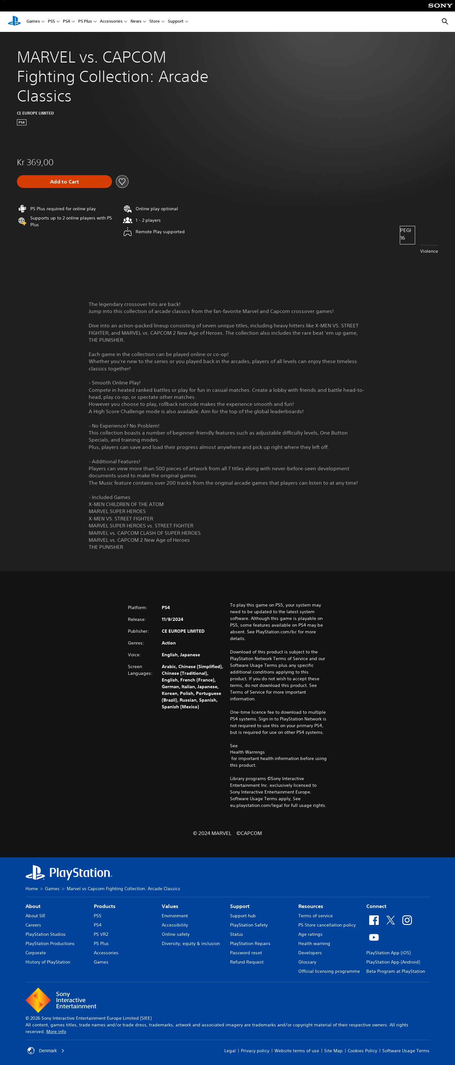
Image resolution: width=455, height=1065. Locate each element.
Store (154, 22)
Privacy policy (255, 1051)
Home (32, 888)
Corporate (36, 953)
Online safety (176, 934)
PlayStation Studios (46, 934)
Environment (175, 916)
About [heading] (33, 906)
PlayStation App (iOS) (388, 953)
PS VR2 (101, 934)
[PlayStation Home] (14, 21)
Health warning (314, 943)
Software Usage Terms (405, 1051)
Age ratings (310, 934)
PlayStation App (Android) (393, 962)
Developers (310, 953)
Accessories (111, 22)
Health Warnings (247, 752)
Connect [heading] (376, 906)
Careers (33, 925)
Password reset (246, 953)
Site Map (333, 1051)
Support (175, 22)
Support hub (243, 916)
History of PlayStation (48, 962)
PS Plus (85, 22)
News (136, 22)
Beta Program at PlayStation (395, 971)
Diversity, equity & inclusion (191, 943)
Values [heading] (170, 906)
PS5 (51, 22)
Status (236, 934)
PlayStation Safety (249, 925)
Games (33, 22)
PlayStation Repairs (250, 943)
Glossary (307, 962)
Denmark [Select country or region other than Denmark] (46, 1050)
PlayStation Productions (50, 943)
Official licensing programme (329, 971)
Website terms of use (296, 1051)
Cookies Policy (362, 1051)
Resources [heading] (310, 906)
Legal (230, 1051)
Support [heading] (240, 906)
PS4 (66, 22)
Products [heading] (105, 906)
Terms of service (315, 916)
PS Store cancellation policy (327, 925)
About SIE (36, 916)
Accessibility (175, 925)
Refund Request (247, 962)
